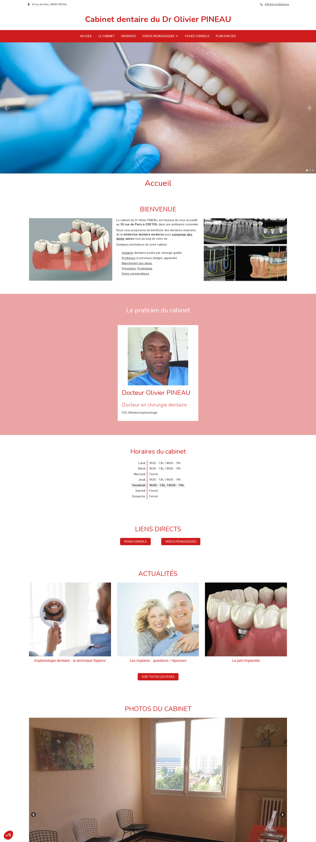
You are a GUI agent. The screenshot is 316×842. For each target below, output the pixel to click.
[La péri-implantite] (246, 619)
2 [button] (310, 170)
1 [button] (307, 170)
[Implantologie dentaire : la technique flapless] (70, 619)
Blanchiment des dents (137, 263)
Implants (127, 253)
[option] (158, 108)
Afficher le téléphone (277, 4)
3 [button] (313, 170)
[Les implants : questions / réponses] (158, 619)
